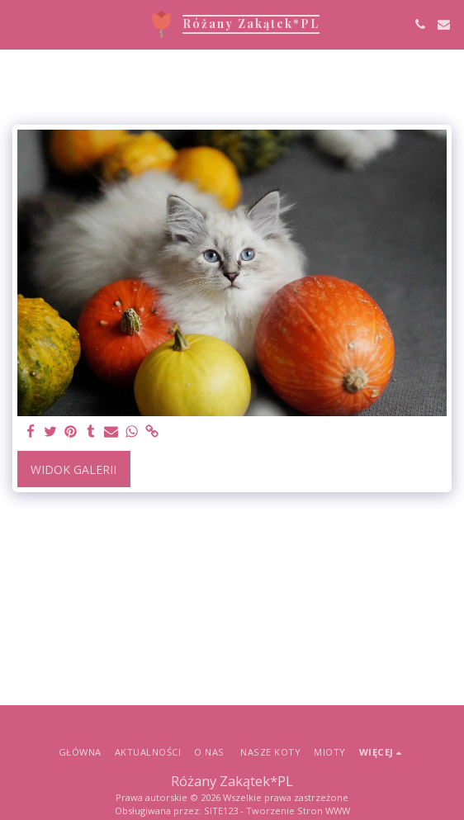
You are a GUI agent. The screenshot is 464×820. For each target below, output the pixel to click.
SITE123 (221, 810)
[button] (18, 23)
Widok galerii (73, 469)
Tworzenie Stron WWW (298, 810)
